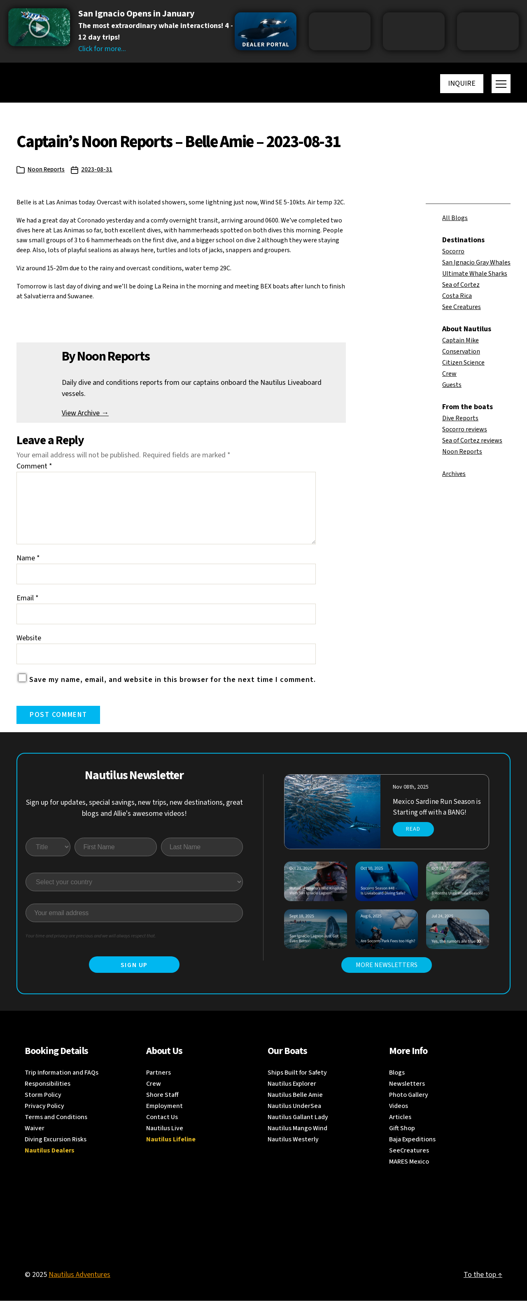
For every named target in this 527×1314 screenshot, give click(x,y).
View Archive (85, 413)
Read (413, 842)
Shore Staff (162, 1108)
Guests (452, 384)
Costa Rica (457, 295)
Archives (454, 473)
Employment (164, 1119)
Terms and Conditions (56, 1130)
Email (27, 611)
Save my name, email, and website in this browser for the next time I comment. (172, 693)
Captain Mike (460, 340)
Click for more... (102, 49)
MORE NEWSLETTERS (386, 978)
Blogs (397, 1085)
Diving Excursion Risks (55, 1152)
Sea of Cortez (461, 284)
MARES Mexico (409, 1174)
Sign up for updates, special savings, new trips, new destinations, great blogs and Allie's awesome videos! (134, 821)
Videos (398, 1119)
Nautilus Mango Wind (297, 1141)
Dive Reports (460, 418)
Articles (400, 1130)
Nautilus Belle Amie (295, 1108)
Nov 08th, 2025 (411, 800)
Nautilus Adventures (79, 1288)
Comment (34, 466)
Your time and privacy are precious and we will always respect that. (91, 949)
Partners (158, 1085)
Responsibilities (47, 1096)
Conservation (461, 351)
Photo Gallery (408, 1108)
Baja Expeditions (412, 1152)
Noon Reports (46, 169)
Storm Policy (43, 1108)
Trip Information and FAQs (61, 1085)
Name (28, 571)
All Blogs (455, 218)
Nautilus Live (164, 1141)
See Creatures (461, 307)
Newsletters (407, 1096)
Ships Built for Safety (297, 1085)
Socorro (453, 251)
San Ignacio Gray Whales (476, 262)
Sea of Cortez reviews (472, 440)
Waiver (34, 1141)
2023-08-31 (96, 169)
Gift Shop (402, 1141)
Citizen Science (463, 362)
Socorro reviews (464, 429)
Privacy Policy (44, 1119)
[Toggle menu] (501, 83)
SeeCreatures (409, 1163)
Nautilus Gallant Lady (298, 1130)
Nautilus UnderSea (294, 1119)
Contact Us (162, 1130)
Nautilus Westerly (293, 1152)
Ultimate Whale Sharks (474, 273)
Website (28, 651)
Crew (449, 373)
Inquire (462, 83)
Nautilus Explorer (292, 1096)
